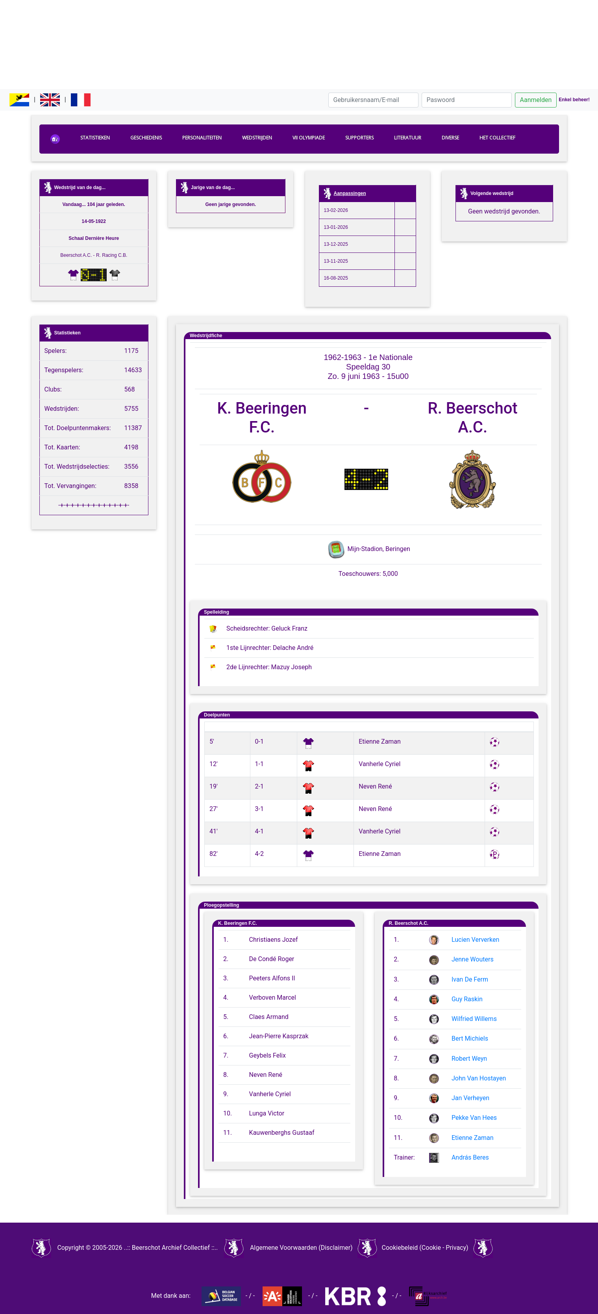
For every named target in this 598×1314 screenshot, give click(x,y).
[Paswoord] (467, 100)
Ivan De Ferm (470, 979)
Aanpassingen (350, 193)
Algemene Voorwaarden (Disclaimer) (301, 1247)
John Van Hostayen (479, 1078)
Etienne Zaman (473, 1137)
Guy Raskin (467, 999)
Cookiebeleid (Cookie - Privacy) (424, 1247)
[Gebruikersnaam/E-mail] (373, 100)
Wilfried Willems (474, 1019)
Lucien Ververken (475, 939)
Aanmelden (536, 100)
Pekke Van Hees (474, 1117)
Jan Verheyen (470, 1098)
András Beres (470, 1157)
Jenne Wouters (473, 959)
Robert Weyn (469, 1058)
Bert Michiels (470, 1038)
